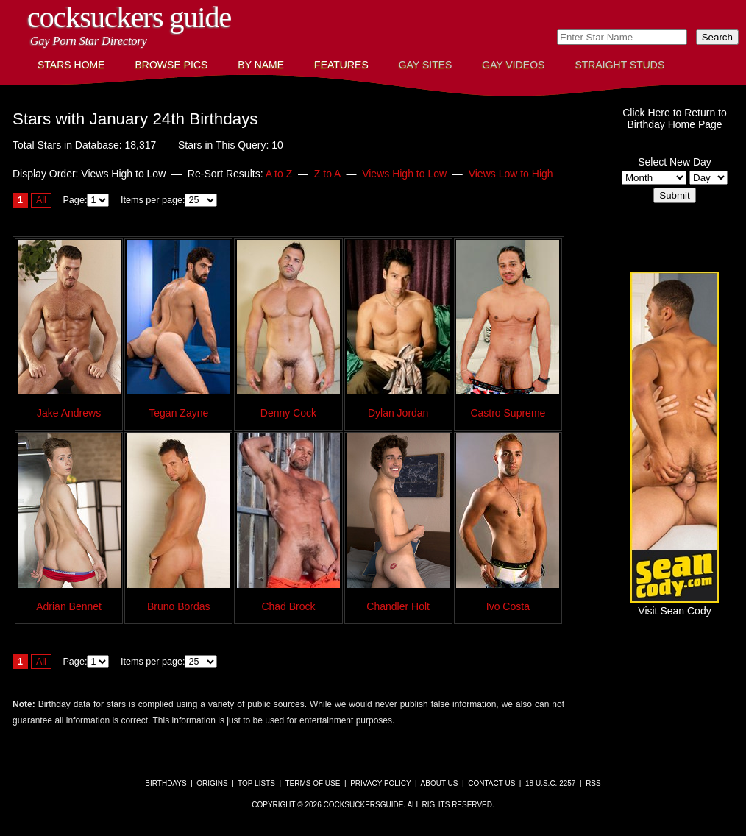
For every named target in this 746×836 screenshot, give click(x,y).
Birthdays (165, 783)
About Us (439, 783)
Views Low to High (511, 174)
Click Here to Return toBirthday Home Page (674, 118)
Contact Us (491, 783)
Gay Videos (513, 65)
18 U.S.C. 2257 (550, 783)
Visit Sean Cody (674, 605)
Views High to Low (404, 174)
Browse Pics (171, 65)
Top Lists (256, 783)
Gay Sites (425, 65)
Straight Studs (619, 65)
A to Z (279, 174)
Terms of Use (312, 783)
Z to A (327, 174)
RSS (593, 783)
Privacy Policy (380, 783)
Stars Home (71, 65)
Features (341, 65)
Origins (211, 783)
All (41, 200)
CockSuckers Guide (129, 17)
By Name (261, 65)
